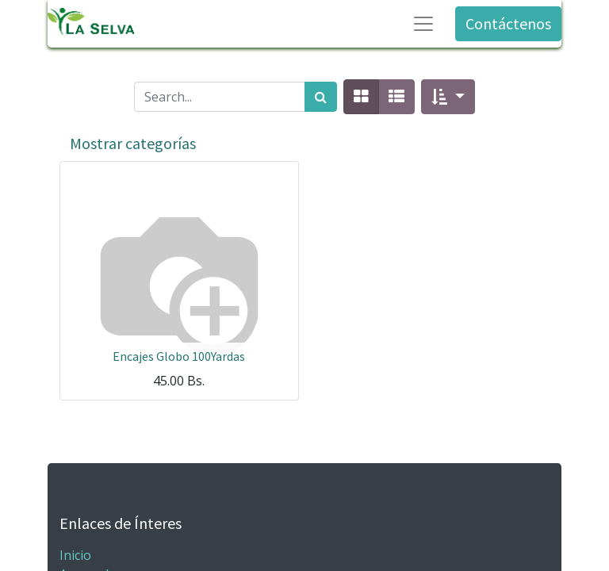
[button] (447, 96)
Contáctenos (508, 23)
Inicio (75, 555)
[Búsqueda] (320, 97)
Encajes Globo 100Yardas (179, 356)
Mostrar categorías (133, 143)
